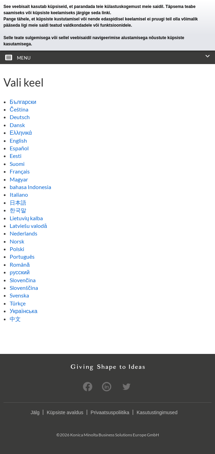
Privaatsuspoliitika (110, 412)
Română (20, 264)
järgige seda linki (93, 12)
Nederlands (23, 233)
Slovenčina (23, 280)
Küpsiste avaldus (65, 412)
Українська (23, 311)
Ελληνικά (21, 132)
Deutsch (20, 117)
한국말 (18, 210)
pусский (20, 272)
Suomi (17, 163)
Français (20, 171)
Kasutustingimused (157, 412)
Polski (17, 249)
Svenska (19, 295)
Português (22, 256)
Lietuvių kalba (26, 218)
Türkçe (18, 303)
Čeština (19, 109)
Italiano (19, 194)
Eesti (15, 155)
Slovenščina (24, 287)
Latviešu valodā (28, 225)
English (18, 140)
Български (23, 101)
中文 (15, 318)
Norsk (17, 241)
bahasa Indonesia (30, 187)
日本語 (18, 202)
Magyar (19, 179)
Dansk (17, 125)
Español (19, 148)
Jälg (35, 412)
